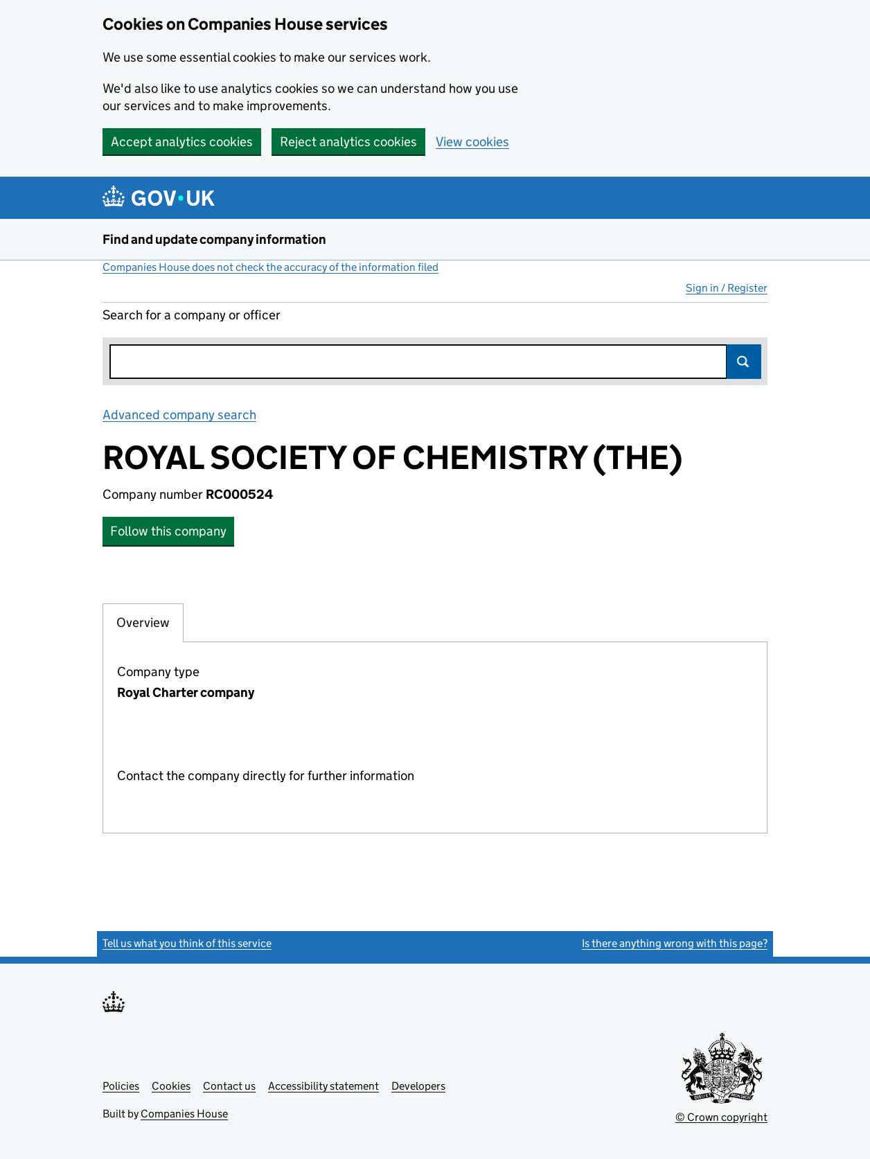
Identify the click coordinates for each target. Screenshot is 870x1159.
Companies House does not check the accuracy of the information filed (270, 267)
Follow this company (168, 531)
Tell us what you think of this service (187, 943)
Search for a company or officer (192, 315)
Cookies (171, 1085)
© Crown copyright (721, 1117)
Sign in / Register (726, 287)
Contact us (229, 1085)
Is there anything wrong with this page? (674, 943)
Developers (418, 1085)
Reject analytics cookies (348, 142)
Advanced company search (179, 415)
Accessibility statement (323, 1085)
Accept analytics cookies (182, 142)
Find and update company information (214, 239)
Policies (121, 1085)
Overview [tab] (143, 622)
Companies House (184, 1113)
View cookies (472, 141)
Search (744, 361)
